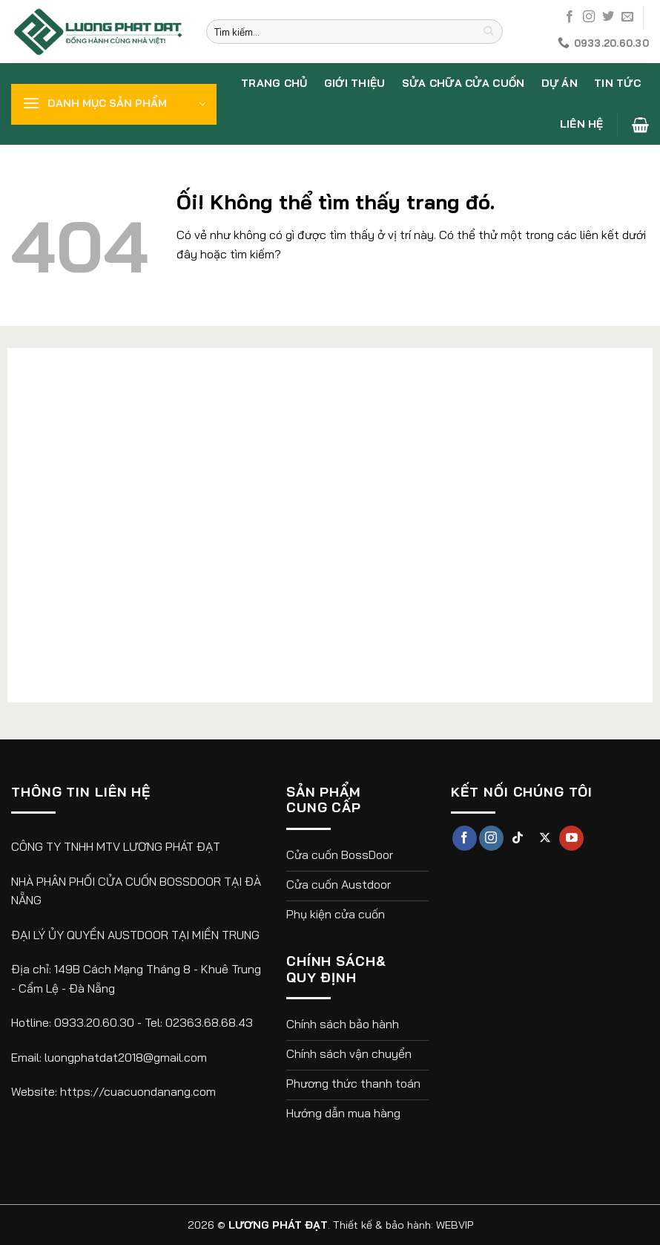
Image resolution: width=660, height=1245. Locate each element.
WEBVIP (454, 1225)
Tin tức (617, 83)
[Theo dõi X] (544, 838)
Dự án (559, 83)
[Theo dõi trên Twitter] (608, 17)
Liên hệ (582, 124)
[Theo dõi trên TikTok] (518, 838)
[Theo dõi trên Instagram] (589, 17)
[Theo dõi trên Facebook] (569, 17)
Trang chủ (274, 83)
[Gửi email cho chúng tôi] (627, 17)
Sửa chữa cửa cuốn (463, 83)
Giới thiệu (355, 83)
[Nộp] (489, 32)
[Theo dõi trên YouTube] (571, 838)
